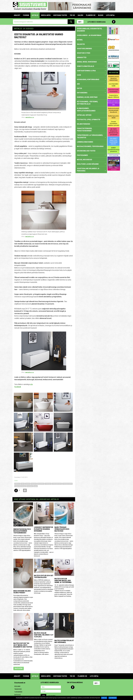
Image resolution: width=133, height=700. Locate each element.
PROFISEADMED (91, 155)
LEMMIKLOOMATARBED (85, 142)
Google (84, 687)
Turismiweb (18, 692)
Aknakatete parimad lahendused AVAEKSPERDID (113, 78)
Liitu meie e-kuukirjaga (96, 22)
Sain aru (104, 698)
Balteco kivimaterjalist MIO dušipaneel (64, 641)
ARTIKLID (35, 15)
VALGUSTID (91, 44)
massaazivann (57, 483)
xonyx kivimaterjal (20, 486)
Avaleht (17, 15)
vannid (28, 483)
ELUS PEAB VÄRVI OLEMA (113, 85)
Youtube (117, 22)
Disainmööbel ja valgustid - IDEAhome (113, 96)
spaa (35, 486)
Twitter (80, 687)
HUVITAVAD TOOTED (60, 15)
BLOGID (100, 15)
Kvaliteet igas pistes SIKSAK (113, 117)
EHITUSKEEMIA (91, 93)
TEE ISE (72, 15)
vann (22, 483)
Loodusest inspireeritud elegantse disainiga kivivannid (43, 529)
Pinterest (109, 22)
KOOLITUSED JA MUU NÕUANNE (91, 164)
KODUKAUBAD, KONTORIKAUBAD (91, 79)
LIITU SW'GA (110, 15)
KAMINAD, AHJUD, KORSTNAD (87, 97)
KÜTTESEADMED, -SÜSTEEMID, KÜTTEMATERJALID (87, 103)
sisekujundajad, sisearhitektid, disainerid (89, 30)
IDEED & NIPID (46, 15)
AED (91, 84)
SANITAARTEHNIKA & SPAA (91, 71)
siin (31, 384)
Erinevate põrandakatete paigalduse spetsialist (113, 123)
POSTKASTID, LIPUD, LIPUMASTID (88, 119)
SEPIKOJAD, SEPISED (84, 115)
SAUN (91, 75)
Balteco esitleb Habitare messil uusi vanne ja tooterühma (62, 580)
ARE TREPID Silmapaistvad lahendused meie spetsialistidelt (113, 131)
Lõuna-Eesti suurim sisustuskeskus (113, 90)
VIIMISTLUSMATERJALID (91, 66)
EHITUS (91, 88)
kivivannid (41, 483)
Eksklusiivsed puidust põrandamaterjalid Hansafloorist (113, 110)
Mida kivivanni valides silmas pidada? (22, 592)
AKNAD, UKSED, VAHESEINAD (91, 62)
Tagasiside (18, 689)
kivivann (33, 483)
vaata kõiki (19, 668)
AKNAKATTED (91, 57)
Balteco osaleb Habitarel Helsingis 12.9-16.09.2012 (44, 635)
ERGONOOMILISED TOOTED (86, 151)
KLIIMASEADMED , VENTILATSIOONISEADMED (86, 109)
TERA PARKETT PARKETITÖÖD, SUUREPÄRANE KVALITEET (113, 141)
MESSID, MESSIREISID (84, 160)
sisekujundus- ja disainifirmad (89, 35)
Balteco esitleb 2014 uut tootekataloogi (43, 576)
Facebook (113, 22)
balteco (17, 483)
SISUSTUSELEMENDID (91, 49)
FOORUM (26, 15)
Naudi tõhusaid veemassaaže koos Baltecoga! (61, 529)
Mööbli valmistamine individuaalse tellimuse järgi (113, 102)
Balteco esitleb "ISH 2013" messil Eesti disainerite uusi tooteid (22, 645)
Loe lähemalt (112, 698)
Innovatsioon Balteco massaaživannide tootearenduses (22, 531)
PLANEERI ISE (90, 15)
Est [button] (80, 22)
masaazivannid (67, 483)
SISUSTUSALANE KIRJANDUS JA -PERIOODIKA (91, 169)
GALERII (80, 15)
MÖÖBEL (91, 40)
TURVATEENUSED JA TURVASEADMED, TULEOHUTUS (91, 136)
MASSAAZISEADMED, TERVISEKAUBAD (90, 146)
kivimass (29, 486)
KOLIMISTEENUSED (83, 124)
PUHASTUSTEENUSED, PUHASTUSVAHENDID (84, 129)
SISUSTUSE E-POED (83, 53)
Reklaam (17, 686)
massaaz (48, 483)
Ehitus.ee (17, 695)
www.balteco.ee (29, 117)
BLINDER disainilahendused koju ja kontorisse (114, 149)
